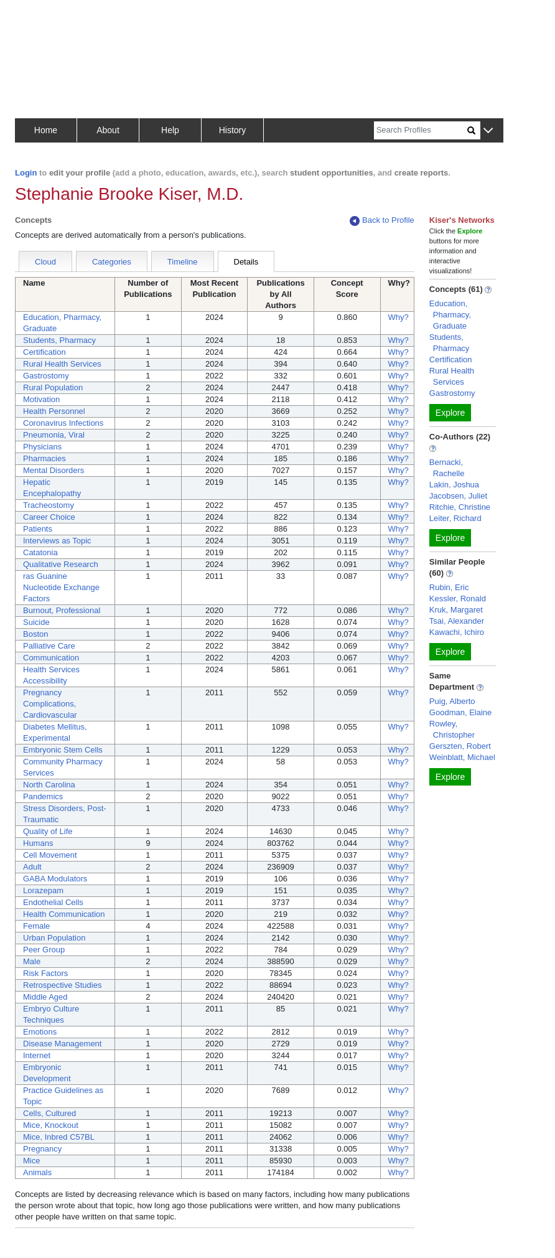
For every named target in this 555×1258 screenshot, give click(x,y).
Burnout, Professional (61, 610)
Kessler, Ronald (457, 598)
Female (36, 926)
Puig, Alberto (452, 701)
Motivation (41, 399)
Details (246, 261)
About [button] (107, 130)
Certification (44, 352)
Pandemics (43, 796)
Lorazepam (43, 890)
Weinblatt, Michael (462, 757)
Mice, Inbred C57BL (59, 1137)
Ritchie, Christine (459, 507)
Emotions (40, 1031)
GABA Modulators (55, 878)
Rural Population (53, 387)
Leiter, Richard (455, 518)
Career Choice (49, 517)
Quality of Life (48, 831)
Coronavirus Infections (63, 423)
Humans (38, 843)
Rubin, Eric (449, 587)
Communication (51, 657)
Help (170, 130)
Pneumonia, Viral (54, 434)
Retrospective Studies (62, 985)
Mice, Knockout (50, 1125)
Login (26, 172)
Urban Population (54, 937)
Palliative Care (49, 645)
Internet (36, 1055)
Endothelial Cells (53, 902)
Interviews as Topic (57, 540)
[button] (488, 131)
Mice (31, 1160)
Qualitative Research (60, 564)
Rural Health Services (62, 363)
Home (45, 130)
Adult (32, 866)
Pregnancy (42, 1148)
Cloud (45, 261)
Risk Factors (45, 973)
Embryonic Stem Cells (63, 749)
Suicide (36, 622)
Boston (35, 634)
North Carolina (49, 784)
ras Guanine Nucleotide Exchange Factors (61, 587)
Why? (398, 317)
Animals (37, 1172)
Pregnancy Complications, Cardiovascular (50, 704)
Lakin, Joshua (454, 484)
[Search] (420, 130)
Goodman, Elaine (460, 712)
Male (31, 961)
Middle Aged (45, 997)
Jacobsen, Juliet (458, 495)
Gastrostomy (46, 375)
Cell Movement (50, 855)
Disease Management (62, 1043)
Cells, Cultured (49, 1113)
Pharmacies (44, 458)
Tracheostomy (48, 505)
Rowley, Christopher (452, 729)
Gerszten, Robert (460, 746)
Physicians (42, 446)
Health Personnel (54, 411)
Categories (111, 261)
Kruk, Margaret (456, 609)
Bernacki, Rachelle (447, 468)
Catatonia (40, 552)
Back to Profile (382, 220)
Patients (37, 528)
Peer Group (44, 949)
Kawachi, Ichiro (456, 632)
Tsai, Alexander (456, 621)
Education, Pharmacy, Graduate (450, 315)
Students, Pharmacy (59, 340)
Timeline (182, 261)
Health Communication (64, 914)
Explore (450, 413)
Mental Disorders (53, 470)
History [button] (232, 130)
